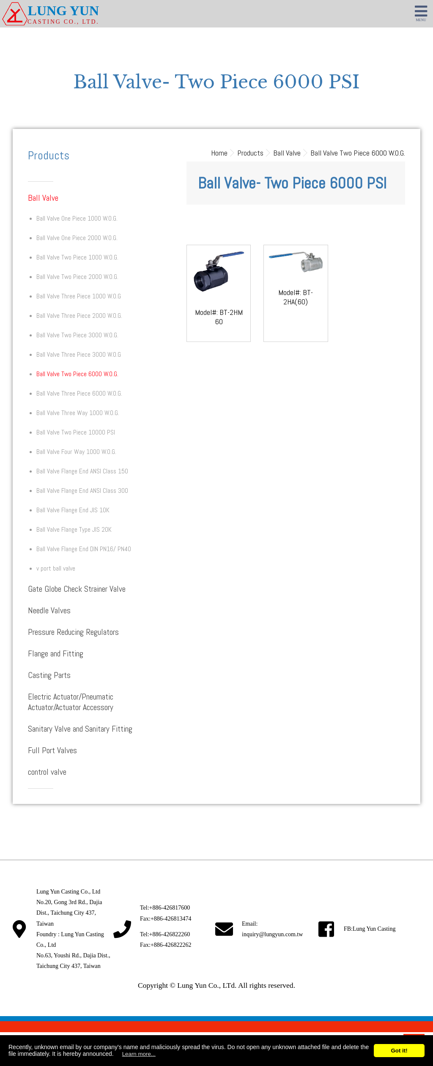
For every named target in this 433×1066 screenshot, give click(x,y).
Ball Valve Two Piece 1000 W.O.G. (77, 257)
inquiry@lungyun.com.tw (272, 934)
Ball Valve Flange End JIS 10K (73, 510)
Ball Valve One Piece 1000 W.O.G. (77, 218)
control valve (47, 772)
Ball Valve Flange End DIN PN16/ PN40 (83, 549)
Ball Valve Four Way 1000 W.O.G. (76, 452)
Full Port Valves (52, 750)
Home (219, 153)
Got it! (399, 1050)
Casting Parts (49, 675)
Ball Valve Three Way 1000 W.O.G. (77, 413)
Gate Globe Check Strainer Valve (77, 589)
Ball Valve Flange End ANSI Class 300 (82, 491)
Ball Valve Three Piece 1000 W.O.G (78, 296)
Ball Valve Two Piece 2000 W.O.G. (77, 277)
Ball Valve (43, 198)
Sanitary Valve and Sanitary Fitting (80, 729)
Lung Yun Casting (374, 929)
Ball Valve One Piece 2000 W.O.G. (77, 238)
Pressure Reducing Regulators (73, 632)
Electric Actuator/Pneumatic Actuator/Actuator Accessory (70, 702)
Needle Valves (49, 610)
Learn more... (139, 1054)
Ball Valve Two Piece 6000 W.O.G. (77, 374)
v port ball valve (55, 568)
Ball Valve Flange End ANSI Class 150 (82, 471)
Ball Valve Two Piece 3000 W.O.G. (77, 335)
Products (250, 153)
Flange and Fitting (55, 653)
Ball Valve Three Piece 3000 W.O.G (78, 354)
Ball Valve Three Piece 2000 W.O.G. (79, 316)
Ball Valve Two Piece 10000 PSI (75, 432)
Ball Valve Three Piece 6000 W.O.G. (79, 393)
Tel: (165, 908)
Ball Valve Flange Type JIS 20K (74, 529)
